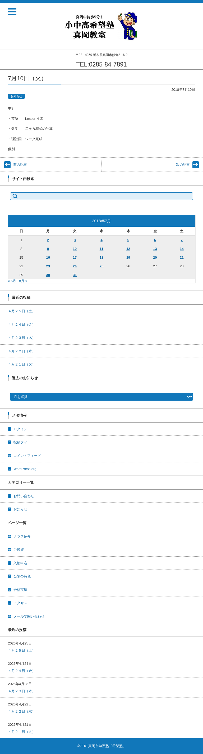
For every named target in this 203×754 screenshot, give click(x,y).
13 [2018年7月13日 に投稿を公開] (155, 249)
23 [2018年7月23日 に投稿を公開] (48, 266)
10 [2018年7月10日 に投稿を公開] (75, 249)
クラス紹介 (22, 536)
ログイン (20, 429)
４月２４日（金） (21, 324)
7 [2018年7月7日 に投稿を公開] (182, 240)
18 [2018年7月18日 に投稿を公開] (101, 257)
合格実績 (20, 590)
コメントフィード (27, 456)
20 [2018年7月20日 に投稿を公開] (155, 257)
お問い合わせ (23, 496)
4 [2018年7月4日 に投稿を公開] (101, 240)
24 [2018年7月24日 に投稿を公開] (75, 266)
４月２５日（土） (21, 311)
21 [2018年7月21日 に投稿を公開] (181, 257)
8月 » (23, 281)
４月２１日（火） (21, 364)
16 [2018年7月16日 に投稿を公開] (48, 257)
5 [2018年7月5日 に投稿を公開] (128, 240)
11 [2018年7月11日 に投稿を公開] (101, 249)
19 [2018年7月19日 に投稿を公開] (128, 257)
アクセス (20, 603)
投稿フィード (23, 442)
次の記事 (183, 165)
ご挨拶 (18, 550)
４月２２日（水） (21, 351)
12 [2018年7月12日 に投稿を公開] (128, 249)
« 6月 (12, 281)
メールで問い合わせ (28, 616)
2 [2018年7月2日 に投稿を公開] (48, 240)
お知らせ (16, 96)
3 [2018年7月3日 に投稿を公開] (75, 240)
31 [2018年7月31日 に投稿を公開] (75, 275)
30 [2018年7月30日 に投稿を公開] (48, 275)
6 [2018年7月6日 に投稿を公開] (155, 240)
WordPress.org (24, 469)
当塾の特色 (22, 576)
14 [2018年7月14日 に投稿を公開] (181, 249)
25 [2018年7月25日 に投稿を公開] (101, 266)
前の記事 (20, 165)
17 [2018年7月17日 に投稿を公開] (75, 257)
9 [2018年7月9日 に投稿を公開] (48, 249)
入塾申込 (20, 563)
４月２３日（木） (21, 338)
